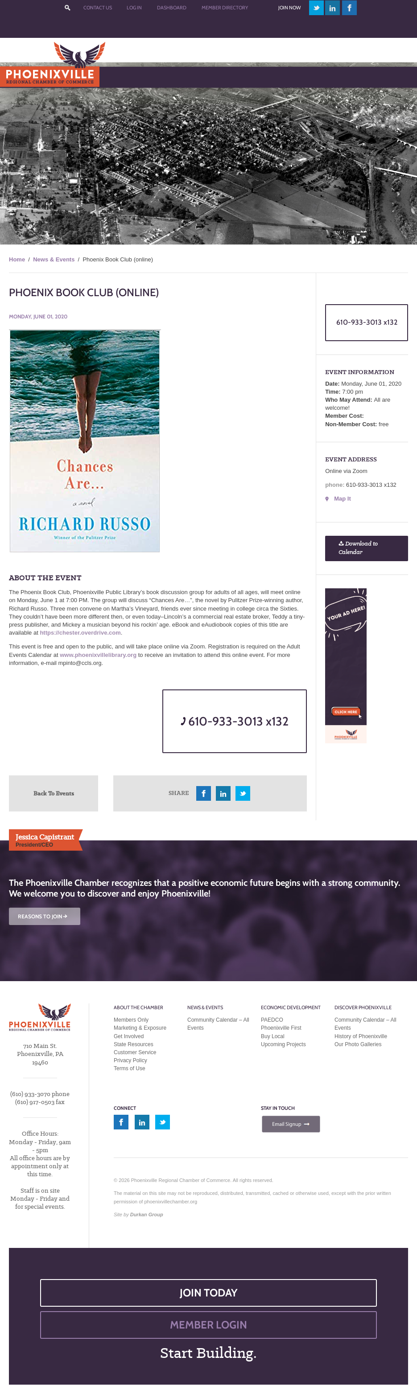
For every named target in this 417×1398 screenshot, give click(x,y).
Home (17, 259)
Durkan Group (146, 1214)
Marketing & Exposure (140, 1028)
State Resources (133, 1044)
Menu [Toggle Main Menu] (21, 76)
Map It (342, 498)
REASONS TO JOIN (43, 916)
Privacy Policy (130, 1060)
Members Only (131, 1020)
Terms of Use (129, 1068)
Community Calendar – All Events (218, 1024)
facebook (349, 8)
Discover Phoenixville (363, 1007)
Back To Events (53, 793)
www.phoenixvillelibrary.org (98, 655)
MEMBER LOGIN (208, 1324)
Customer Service (135, 1052)
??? (67, 8)
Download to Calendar (358, 548)
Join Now (289, 7)
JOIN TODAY (209, 1292)
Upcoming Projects (283, 1044)
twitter (316, 8)
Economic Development (291, 1007)
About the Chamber (138, 1007)
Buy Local (273, 1036)
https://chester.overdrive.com (80, 632)
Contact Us (97, 7)
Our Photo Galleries (357, 1044)
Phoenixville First (281, 1028)
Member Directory (225, 7)
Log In (134, 7)
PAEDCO (272, 1020)
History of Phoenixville (360, 1036)
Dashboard (171, 7)
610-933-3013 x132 (235, 721)
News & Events (53, 259)
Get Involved (129, 1036)
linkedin (332, 8)
